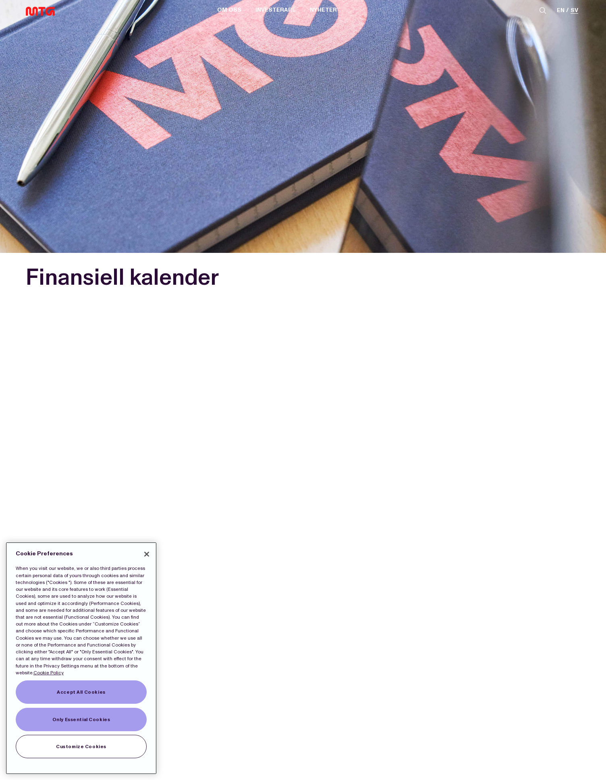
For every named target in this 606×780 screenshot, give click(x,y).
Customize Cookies (81, 746)
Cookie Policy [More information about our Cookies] (48, 673)
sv (574, 11)
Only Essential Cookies (81, 719)
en (560, 11)
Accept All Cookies (81, 692)
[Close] (147, 554)
